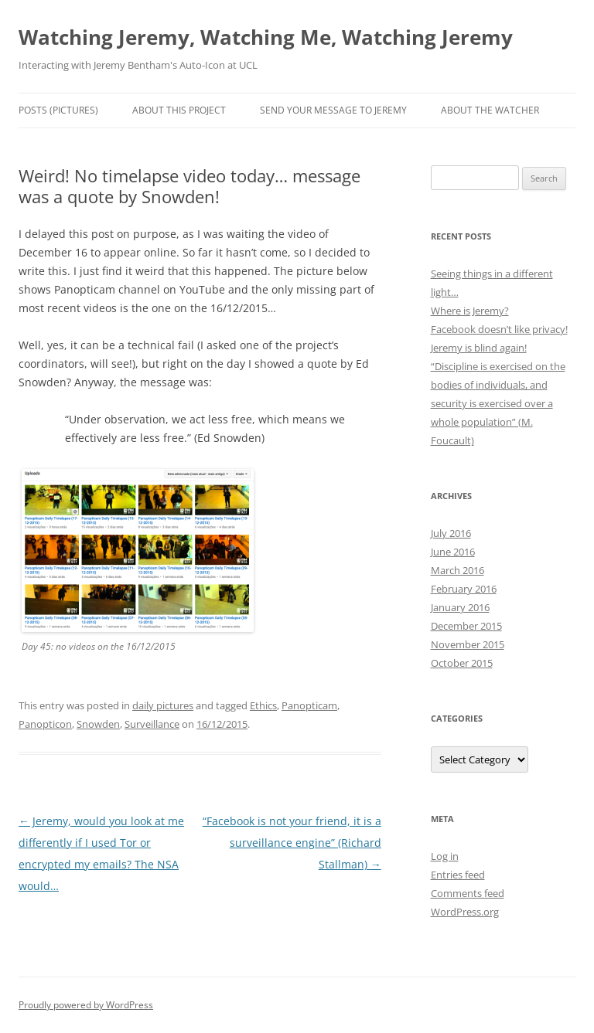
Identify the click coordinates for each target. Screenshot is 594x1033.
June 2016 (453, 552)
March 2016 (457, 570)
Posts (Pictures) (58, 110)
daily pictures (162, 705)
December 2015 (466, 626)
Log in (445, 856)
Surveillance (152, 724)
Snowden (98, 724)
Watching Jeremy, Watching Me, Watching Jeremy (266, 37)
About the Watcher (490, 110)
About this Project (179, 110)
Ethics (263, 705)
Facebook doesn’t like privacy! (499, 329)
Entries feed (458, 875)
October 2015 (462, 663)
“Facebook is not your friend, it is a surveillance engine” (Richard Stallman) (292, 843)
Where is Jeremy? (470, 311)
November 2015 (467, 644)
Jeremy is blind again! (479, 348)
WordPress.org (465, 912)
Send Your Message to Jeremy (333, 110)
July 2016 (451, 533)
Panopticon (45, 724)
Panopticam (309, 705)
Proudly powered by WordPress (86, 1004)
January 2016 (460, 607)
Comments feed (467, 893)
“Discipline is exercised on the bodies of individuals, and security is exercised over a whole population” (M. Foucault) (498, 403)
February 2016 (464, 589)
